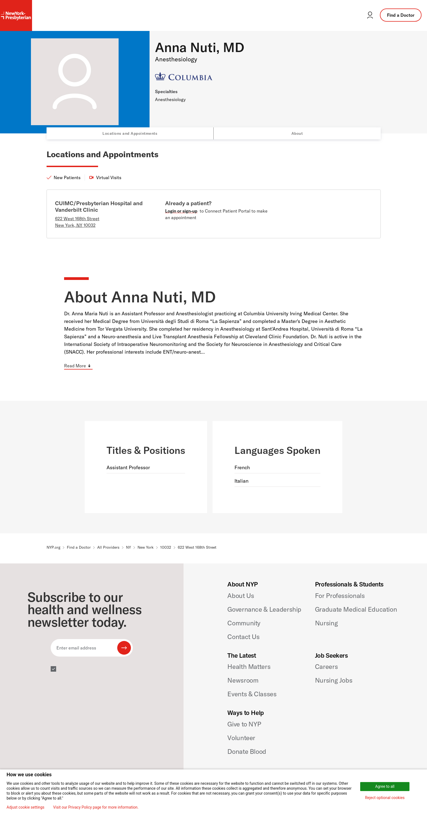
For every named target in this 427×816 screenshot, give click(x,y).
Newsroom (242, 680)
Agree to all (384, 786)
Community (243, 623)
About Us (240, 595)
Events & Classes (251, 694)
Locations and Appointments (129, 133)
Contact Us (243, 636)
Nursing (326, 623)
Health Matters (248, 666)
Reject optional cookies (385, 797)
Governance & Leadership (264, 609)
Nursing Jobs (334, 680)
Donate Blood (246, 751)
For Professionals (340, 595)
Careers (326, 666)
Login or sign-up (181, 211)
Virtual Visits (108, 177)
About (297, 133)
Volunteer (241, 738)
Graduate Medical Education (356, 609)
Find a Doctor (400, 15)
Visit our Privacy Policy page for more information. (96, 807)
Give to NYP (244, 724)
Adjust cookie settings (25, 807)
